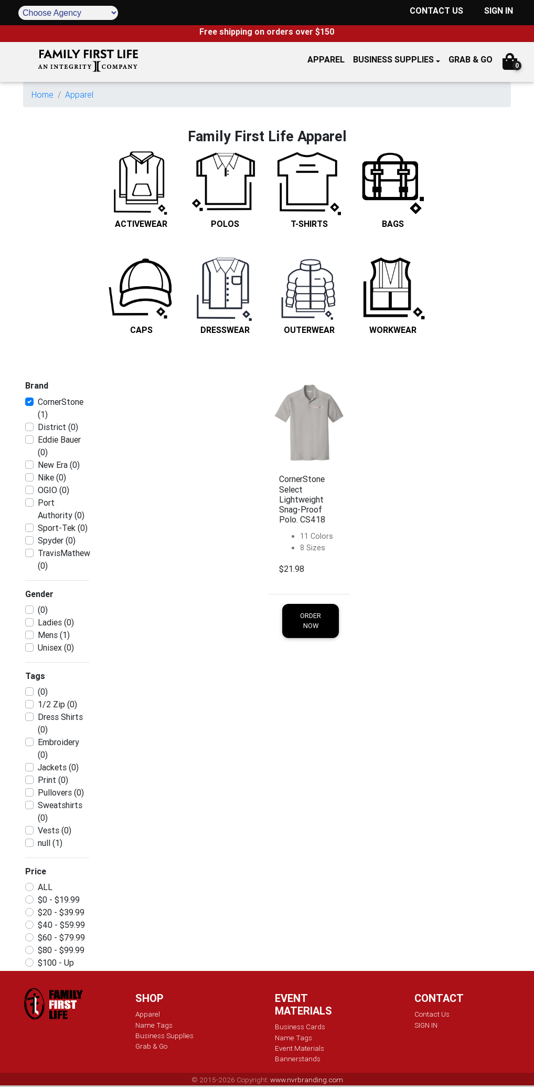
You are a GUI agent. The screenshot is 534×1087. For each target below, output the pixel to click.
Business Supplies (393, 59)
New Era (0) (59, 464)
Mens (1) (54, 635)
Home (42, 94)
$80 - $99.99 (61, 950)
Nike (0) (52, 477)
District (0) (58, 427)
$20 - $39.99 (61, 912)
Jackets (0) (58, 767)
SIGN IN (498, 10)
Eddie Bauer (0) (59, 445)
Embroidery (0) (58, 748)
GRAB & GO (470, 59)
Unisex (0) (56, 647)
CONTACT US (436, 10)
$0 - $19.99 (59, 899)
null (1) (50, 843)
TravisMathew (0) (64, 559)
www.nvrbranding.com (306, 1079)
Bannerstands (298, 1058)
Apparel (79, 94)
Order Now (310, 620)
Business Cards (300, 1026)
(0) (43, 609)
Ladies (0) (56, 622)
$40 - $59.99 (61, 924)
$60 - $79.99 (61, 937)
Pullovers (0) (61, 792)
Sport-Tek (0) (63, 527)
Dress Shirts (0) (60, 723)
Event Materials (299, 1048)
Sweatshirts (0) (60, 811)
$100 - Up (56, 962)
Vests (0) (54, 830)
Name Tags (154, 1025)
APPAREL (326, 59)
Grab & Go (151, 1046)
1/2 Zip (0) (57, 704)
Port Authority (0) (61, 508)
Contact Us (432, 1014)
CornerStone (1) (60, 408)
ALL (45, 887)
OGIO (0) (53, 490)
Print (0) (53, 780)
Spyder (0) (57, 540)
